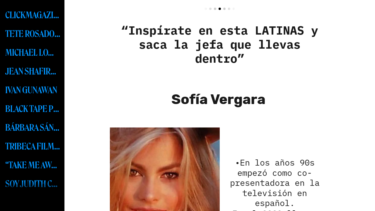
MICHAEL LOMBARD (32, 52)
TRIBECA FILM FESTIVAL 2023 (32, 146)
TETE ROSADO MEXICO (32, 34)
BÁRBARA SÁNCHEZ (32, 127)
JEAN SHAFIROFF (32, 71)
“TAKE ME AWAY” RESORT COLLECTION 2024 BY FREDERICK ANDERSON (32, 165)
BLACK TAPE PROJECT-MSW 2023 (32, 109)
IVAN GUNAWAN (31, 90)
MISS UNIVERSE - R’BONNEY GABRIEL (32, 203)
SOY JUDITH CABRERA (32, 184)
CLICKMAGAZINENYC (32, 15)
